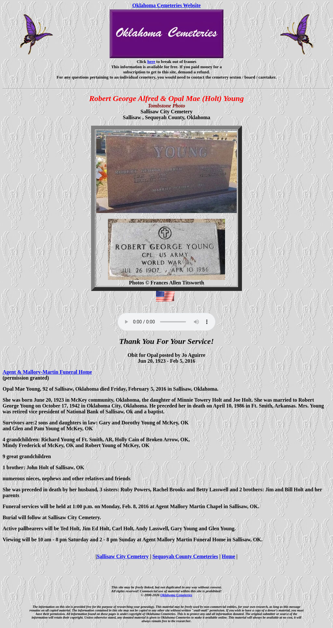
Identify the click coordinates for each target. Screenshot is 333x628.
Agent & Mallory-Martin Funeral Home (47, 372)
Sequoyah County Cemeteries (185, 556)
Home (228, 556)
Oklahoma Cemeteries (176, 595)
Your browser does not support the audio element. (166, 322)
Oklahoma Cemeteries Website (166, 5)
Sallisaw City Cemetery (123, 556)
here (151, 61)
